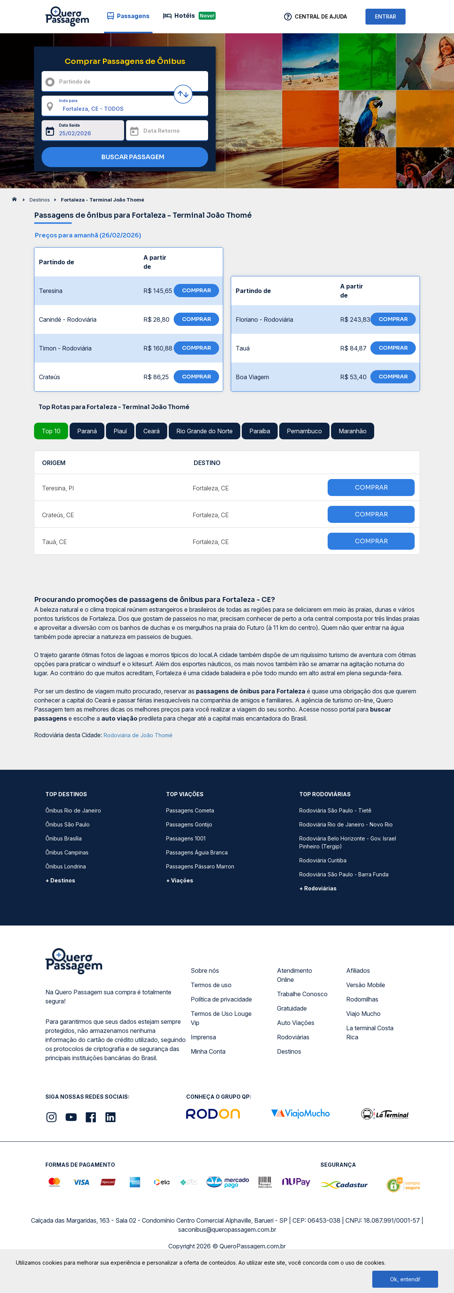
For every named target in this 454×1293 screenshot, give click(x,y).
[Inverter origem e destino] (183, 94)
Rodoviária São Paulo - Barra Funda (344, 874)
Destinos (289, 1051)
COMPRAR (196, 290)
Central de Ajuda (321, 16)
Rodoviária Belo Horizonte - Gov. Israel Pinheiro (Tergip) (347, 842)
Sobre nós (205, 970)
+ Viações (179, 880)
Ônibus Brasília (63, 838)
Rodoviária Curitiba (323, 860)
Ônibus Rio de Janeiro (73, 810)
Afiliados (358, 970)
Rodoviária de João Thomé (138, 735)
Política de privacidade (221, 999)
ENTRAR (385, 16)
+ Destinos (60, 880)
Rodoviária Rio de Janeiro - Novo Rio (346, 824)
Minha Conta (208, 1051)
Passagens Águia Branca (197, 852)
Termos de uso (211, 985)
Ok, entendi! (405, 1279)
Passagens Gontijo (189, 824)
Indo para (68, 100)
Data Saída (69, 125)
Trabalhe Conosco (302, 994)
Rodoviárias (293, 1037)
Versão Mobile (365, 985)
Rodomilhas (362, 999)
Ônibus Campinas (67, 852)
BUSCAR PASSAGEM (123, 157)
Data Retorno (161, 130)
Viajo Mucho (363, 1013)
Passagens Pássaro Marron (200, 866)
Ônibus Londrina (65, 866)
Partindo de (74, 81)
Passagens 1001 (185, 838)
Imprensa (203, 1037)
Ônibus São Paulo (67, 824)
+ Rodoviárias (318, 888)
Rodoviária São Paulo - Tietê (335, 810)
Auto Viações (295, 1022)
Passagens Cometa (190, 810)
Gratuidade (292, 1008)
